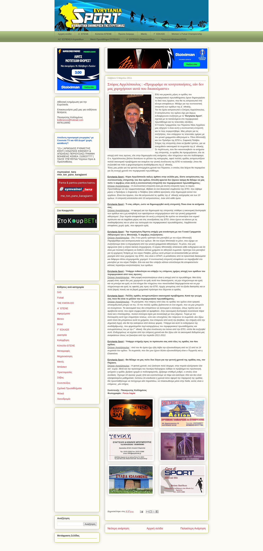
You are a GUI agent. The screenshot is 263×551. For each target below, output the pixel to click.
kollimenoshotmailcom (70, 120)
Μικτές (144, 34)
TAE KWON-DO (65, 303)
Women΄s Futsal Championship (187, 34)
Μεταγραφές (63, 351)
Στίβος (60, 377)
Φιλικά (60, 393)
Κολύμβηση (63, 340)
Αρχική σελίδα (65, 34)
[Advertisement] (78, 257)
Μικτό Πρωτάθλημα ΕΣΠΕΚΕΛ (105, 39)
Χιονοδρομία (63, 398)
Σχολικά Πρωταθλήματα (69, 388)
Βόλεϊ (60, 324)
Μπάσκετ (62, 366)
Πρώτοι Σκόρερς (126, 34)
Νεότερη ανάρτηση (118, 528)
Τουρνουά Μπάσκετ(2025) (173, 39)
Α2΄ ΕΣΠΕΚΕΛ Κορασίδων (71, 39)
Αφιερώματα (63, 313)
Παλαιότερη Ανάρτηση (193, 528)
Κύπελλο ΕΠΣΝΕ (103, 34)
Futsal (60, 297)
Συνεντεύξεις (63, 383)
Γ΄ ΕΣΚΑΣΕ (159, 34)
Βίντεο (60, 319)
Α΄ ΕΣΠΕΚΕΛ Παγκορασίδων (140, 39)
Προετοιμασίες (64, 372)
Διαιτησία (62, 335)
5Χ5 (59, 292)
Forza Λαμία (129, 393)
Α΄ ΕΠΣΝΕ (83, 34)
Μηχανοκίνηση (64, 356)
